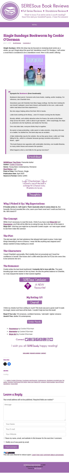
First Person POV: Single (20, 382)
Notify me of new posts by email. (17, 442)
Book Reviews (17, 43)
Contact (43, 353)
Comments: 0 (27, 43)
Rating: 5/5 (37, 382)
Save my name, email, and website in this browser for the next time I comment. (33, 438)
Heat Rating (7, 169)
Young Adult (14, 384)
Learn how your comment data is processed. (48, 455)
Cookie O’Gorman (16, 164)
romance (43, 382)
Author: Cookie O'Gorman (14, 380)
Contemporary (42, 380)
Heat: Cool (31, 382)
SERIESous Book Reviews (32, 465)
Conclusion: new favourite (29, 380)
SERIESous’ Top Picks (12, 162)
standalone (6, 384)
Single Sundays (51, 382)
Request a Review (35, 353)
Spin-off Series (60, 382)
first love (10, 382)
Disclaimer (26, 353)
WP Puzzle (37, 468)
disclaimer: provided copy (54, 380)
